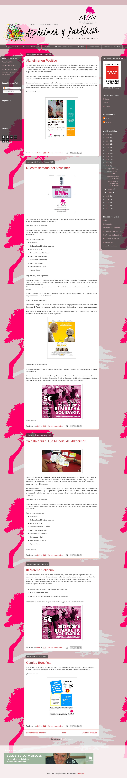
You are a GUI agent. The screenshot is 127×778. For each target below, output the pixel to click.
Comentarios (9, 92)
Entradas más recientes (36, 733)
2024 (108, 141)
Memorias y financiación (64, 47)
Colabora (47, 47)
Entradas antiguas (89, 733)
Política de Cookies (9, 66)
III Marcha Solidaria (40, 570)
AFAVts (108, 122)
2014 (108, 199)
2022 (108, 147)
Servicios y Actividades (31, 47)
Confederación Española (112, 235)
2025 (108, 138)
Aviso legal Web (8, 62)
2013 (108, 202)
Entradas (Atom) (67, 739)
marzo (110, 192)
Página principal (12, 47)
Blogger (81, 773)
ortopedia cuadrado (110, 246)
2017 (108, 163)
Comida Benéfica (38, 662)
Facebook (106, 106)
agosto (110, 189)
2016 (108, 166)
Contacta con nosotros (112, 47)
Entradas (8, 88)
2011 (108, 209)
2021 (108, 150)
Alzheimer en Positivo (41, 60)
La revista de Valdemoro (111, 228)
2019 (108, 156)
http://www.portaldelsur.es (112, 231)
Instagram (106, 99)
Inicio (64, 733)
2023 (108, 144)
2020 (108, 153)
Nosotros (80, 47)
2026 (108, 135)
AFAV (108, 118)
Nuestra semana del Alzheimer (48, 168)
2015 (108, 196)
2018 (108, 160)
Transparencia (94, 47)
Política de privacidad (9, 69)
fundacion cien (108, 242)
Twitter (105, 102)
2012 (108, 205)
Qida (105, 220)
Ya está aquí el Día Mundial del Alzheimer (55, 441)
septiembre (112, 168)
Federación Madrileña (111, 238)
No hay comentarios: (55, 153)
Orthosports (107, 224)
